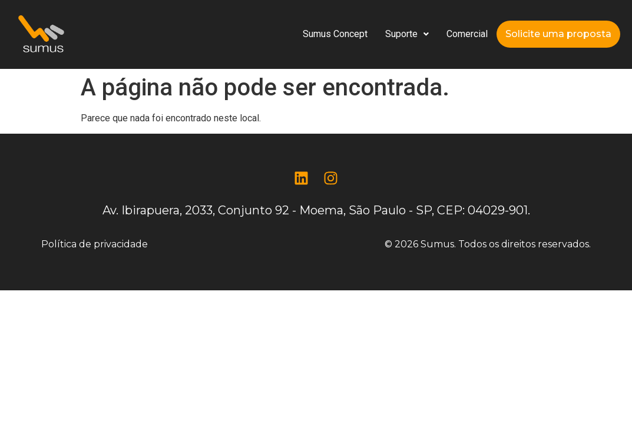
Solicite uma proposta (558, 33)
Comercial (467, 33)
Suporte (407, 33)
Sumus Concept (335, 33)
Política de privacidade (94, 244)
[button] (407, 34)
